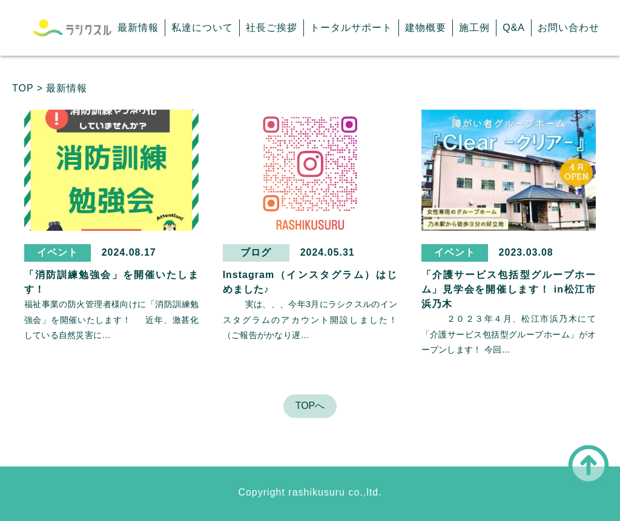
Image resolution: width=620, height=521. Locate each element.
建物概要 (425, 27)
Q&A (514, 27)
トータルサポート (351, 27)
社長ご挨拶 (271, 27)
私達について (202, 27)
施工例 (474, 27)
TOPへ (310, 405)
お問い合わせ (568, 27)
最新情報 (138, 27)
